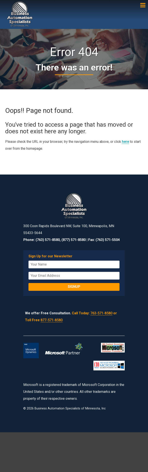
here (125, 142)
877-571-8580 (52, 320)
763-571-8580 (101, 313)
